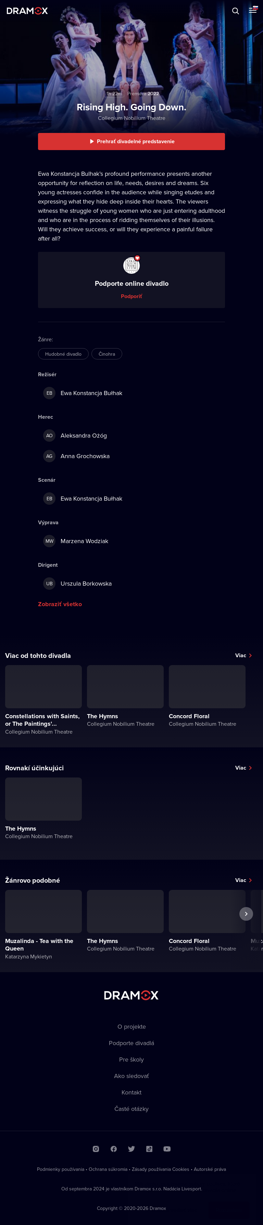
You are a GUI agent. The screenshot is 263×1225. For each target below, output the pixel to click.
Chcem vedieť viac (174, 1203)
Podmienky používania (60, 1169)
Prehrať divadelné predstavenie (136, 141)
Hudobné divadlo (63, 354)
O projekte (131, 1026)
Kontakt (131, 1092)
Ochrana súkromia (108, 1169)
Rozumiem (229, 1203)
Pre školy (131, 1059)
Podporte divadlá (131, 1043)
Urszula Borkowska (77, 583)
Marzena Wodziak (75, 541)
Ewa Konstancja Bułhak (82, 393)
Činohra (107, 354)
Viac (240, 655)
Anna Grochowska (76, 456)
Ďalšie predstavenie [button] (246, 929)
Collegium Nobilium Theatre (131, 118)
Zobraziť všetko (60, 604)
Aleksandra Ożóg (75, 435)
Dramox (27, 11)
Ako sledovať (131, 1075)
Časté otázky (131, 1108)
